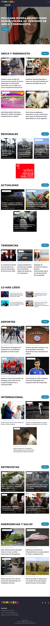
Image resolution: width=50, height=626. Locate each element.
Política (3, 139)
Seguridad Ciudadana (6, 191)
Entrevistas (4, 472)
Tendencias (4, 251)
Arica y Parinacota (5, 59)
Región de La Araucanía (6, 530)
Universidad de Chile (31, 358)
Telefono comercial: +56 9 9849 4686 (9, 614)
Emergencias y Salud (31, 530)
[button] (20, 43)
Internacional (4, 402)
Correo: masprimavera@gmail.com (9, 612)
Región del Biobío (38, 139)
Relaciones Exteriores (31, 191)
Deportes (4, 327)
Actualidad (17, 212)
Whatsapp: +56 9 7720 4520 (7, 610)
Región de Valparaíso (31, 558)
